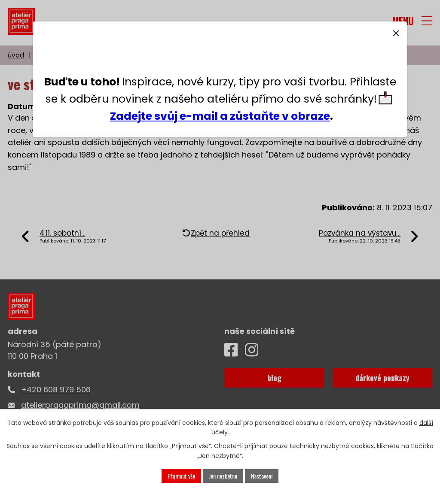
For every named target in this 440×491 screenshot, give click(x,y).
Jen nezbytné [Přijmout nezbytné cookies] (223, 475)
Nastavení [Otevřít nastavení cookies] (261, 475)
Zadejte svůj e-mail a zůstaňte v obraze (220, 116)
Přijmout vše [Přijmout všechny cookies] (181, 475)
